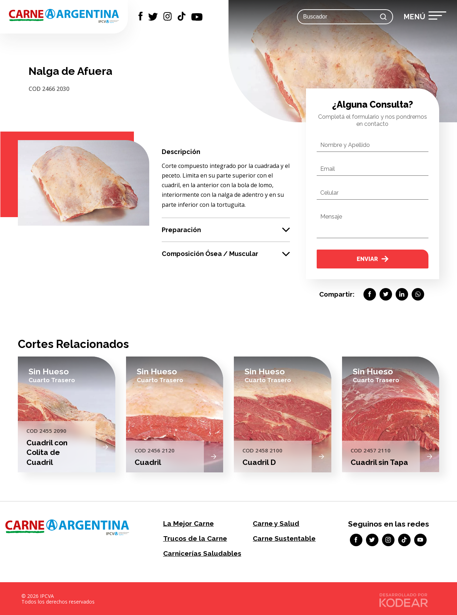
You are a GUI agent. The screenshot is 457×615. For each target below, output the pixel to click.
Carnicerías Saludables (200, 552)
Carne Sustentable (283, 538)
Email (327, 168)
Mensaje (331, 216)
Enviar (372, 259)
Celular (329, 192)
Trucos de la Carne (193, 538)
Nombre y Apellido (345, 145)
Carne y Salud (275, 523)
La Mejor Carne (187, 523)
